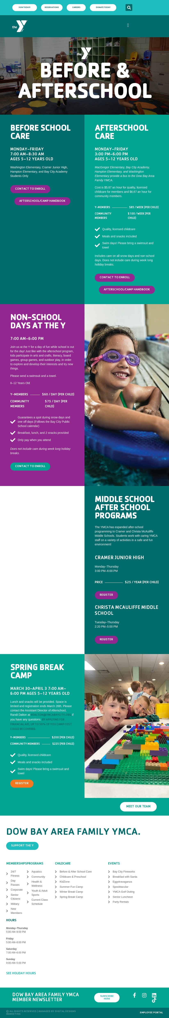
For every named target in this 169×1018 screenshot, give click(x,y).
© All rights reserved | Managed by (30, 1011)
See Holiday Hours (21, 973)
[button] (129, 7)
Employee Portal (151, 1012)
